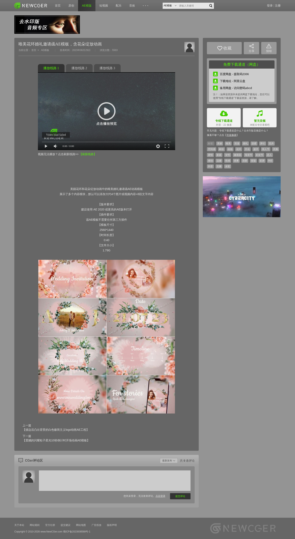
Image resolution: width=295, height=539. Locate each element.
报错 (269, 48)
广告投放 (96, 525)
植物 (230, 149)
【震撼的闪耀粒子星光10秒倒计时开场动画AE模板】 (56, 440)
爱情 (210, 155)
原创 (71, 5)
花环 (238, 149)
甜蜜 (254, 143)
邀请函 (237, 155)
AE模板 (45, 50)
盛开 (255, 149)
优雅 (275, 149)
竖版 (253, 160)
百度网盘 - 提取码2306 (231, 74)
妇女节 (259, 155)
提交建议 (65, 525)
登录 (270, 5)
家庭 (219, 155)
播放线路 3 (107, 68)
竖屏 (262, 160)
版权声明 (112, 525)
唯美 (228, 143)
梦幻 (262, 143)
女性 (227, 155)
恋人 (269, 155)
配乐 (118, 5)
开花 (247, 149)
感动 (210, 160)
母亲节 (248, 155)
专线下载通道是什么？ (231, 130)
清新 (244, 160)
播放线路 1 (51, 68)
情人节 (265, 149)
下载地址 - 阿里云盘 (229, 81)
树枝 (221, 149)
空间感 (211, 149)
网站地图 (81, 525)
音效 (132, 5)
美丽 (219, 143)
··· (146, 6)
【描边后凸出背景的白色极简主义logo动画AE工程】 (56, 429)
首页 (58, 5)
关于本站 (19, 525)
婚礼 (245, 143)
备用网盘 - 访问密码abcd (232, 88)
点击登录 (160, 496)
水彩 (227, 166)
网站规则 (35, 525)
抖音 (210, 166)
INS (270, 160)
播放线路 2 (79, 68)
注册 (278, 5)
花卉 (271, 143)
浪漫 (236, 143)
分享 (251, 48)
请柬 (236, 160)
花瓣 (219, 166)
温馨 (219, 160)
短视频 (103, 5)
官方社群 (50, 525)
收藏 (224, 48)
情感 (227, 160)
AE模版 (87, 5)
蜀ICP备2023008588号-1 (76, 531)
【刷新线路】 (87, 154)
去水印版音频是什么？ (256, 130)
